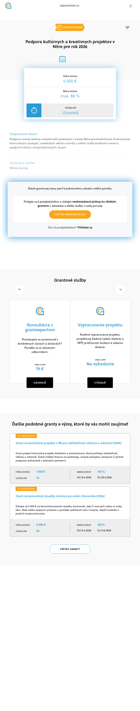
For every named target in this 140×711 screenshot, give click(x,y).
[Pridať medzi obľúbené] (127, 27)
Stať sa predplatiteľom (70, 214)
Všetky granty (70, 549)
